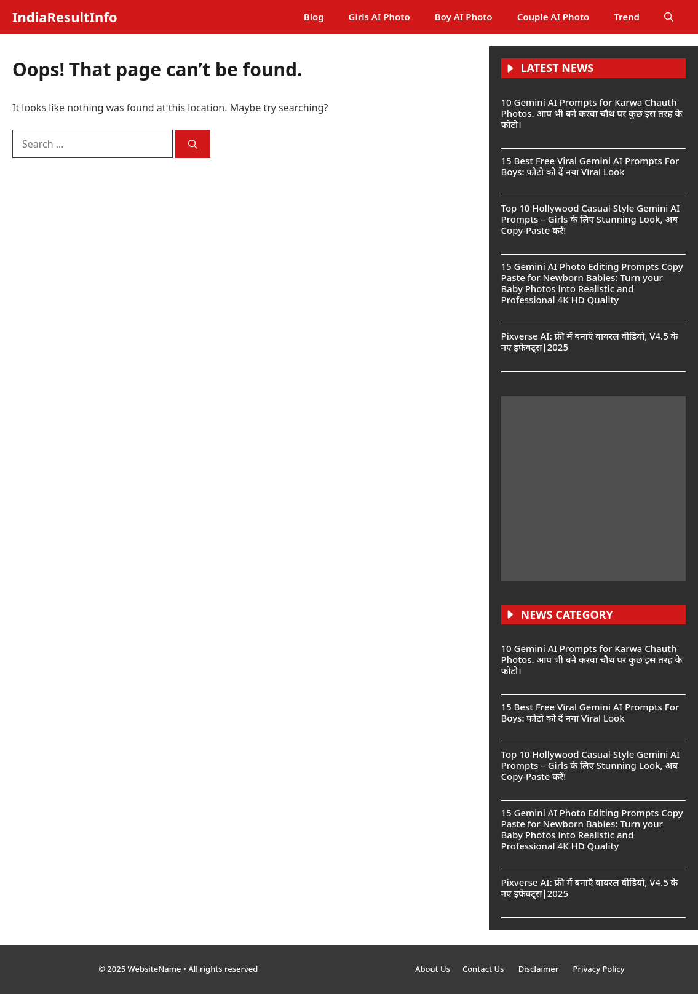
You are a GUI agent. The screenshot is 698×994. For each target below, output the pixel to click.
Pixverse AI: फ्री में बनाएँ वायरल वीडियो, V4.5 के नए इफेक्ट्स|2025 (589, 341)
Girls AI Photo (379, 16)
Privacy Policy (599, 968)
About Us (432, 968)
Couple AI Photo (553, 16)
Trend (627, 16)
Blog (314, 16)
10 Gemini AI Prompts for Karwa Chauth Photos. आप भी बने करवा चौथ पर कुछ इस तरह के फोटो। (592, 113)
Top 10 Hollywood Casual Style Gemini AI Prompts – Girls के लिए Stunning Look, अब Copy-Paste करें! (590, 219)
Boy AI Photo (464, 16)
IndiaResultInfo (64, 16)
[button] (669, 17)
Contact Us (484, 968)
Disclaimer (539, 968)
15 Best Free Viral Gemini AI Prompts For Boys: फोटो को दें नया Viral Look (590, 166)
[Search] (192, 144)
